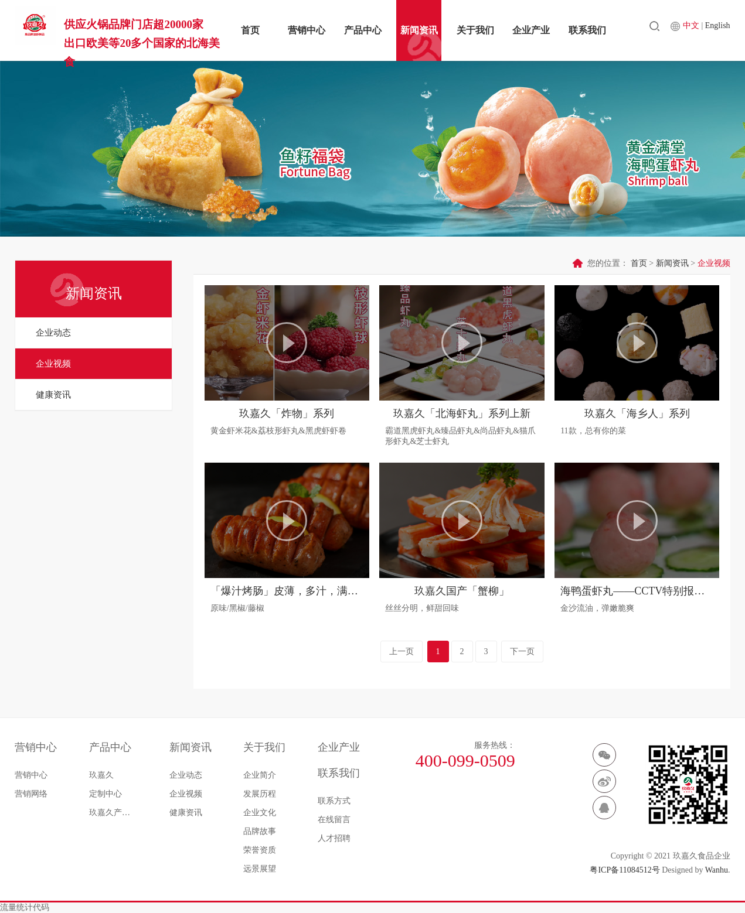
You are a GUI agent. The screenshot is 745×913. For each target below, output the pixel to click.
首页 (250, 30)
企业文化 (259, 812)
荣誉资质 (259, 850)
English (717, 29)
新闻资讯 (419, 30)
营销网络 (31, 793)
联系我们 (587, 30)
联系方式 (334, 800)
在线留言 (334, 819)
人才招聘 (334, 838)
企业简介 (259, 775)
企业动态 (53, 332)
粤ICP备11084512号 (624, 870)
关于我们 (475, 30)
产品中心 (363, 30)
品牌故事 (259, 831)
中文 (692, 29)
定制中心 (105, 793)
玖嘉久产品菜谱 (113, 812)
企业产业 (531, 30)
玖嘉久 (101, 775)
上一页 (401, 651)
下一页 (522, 651)
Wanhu (716, 870)
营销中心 (306, 30)
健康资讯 (53, 394)
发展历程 (259, 793)
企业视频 (53, 363)
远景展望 (259, 868)
